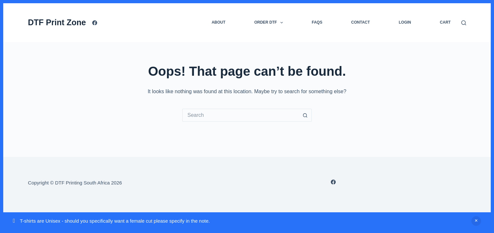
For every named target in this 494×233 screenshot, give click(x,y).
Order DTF (269, 23)
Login (405, 22)
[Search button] (305, 115)
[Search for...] (240, 115)
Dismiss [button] (476, 221)
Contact (360, 22)
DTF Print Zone (57, 22)
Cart (445, 22)
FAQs (317, 22)
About (219, 22)
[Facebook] (94, 22)
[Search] (463, 22)
